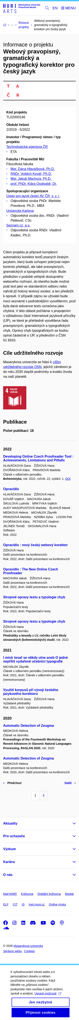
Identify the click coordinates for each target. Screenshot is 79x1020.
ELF (6, 904)
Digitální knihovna (49, 894)
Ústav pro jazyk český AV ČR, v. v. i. (33, 196)
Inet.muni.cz (36, 904)
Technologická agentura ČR (27, 147)
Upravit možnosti (48, 998)
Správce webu (12, 951)
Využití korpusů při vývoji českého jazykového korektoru (30, 691)
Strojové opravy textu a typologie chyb (34, 597)
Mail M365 (10, 894)
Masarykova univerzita (28, 946)
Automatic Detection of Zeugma (28, 725)
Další (70, 783)
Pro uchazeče (14, 836)
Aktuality (10, 823)
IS (23, 904)
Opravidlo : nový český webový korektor (35, 545)
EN (55, 8)
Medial (69, 894)
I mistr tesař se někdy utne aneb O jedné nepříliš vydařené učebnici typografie (35, 659)
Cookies (29, 951)
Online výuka (57, 904)
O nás (7, 875)
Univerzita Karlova (20, 211)
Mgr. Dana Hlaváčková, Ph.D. (33, 169)
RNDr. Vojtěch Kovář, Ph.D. (31, 174)
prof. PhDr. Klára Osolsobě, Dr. (34, 183)
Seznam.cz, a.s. (18, 225)
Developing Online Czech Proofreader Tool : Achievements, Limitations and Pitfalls (38, 458)
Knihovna (27, 894)
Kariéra (9, 862)
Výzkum (9, 849)
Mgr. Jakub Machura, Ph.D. (31, 178)
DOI (68, 478)
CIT (15, 904)
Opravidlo (11, 489)
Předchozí (12, 783)
